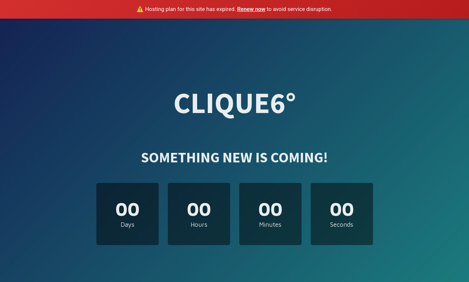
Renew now (251, 9)
